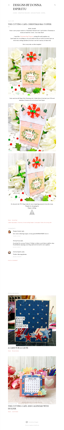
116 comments (15, 351)
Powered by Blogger (32, 422)
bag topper (14, 222)
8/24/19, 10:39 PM (17, 256)
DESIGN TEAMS (35, 13)
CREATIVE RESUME (24, 13)
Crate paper (37, 222)
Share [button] (9, 220)
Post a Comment (13, 260)
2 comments (15, 411)
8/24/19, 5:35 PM (17, 247)
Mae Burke (36, 425)
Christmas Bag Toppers (26, 36)
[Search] (55, 4)
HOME (15, 13)
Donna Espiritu (17, 252)
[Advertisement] (32, 277)
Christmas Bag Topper (28, 222)
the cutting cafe (47, 222)
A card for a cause (18, 348)
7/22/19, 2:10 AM (16, 236)
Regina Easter (17, 231)
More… (43, 13)
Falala (41, 222)
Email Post (14, 220)
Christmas (19, 222)
